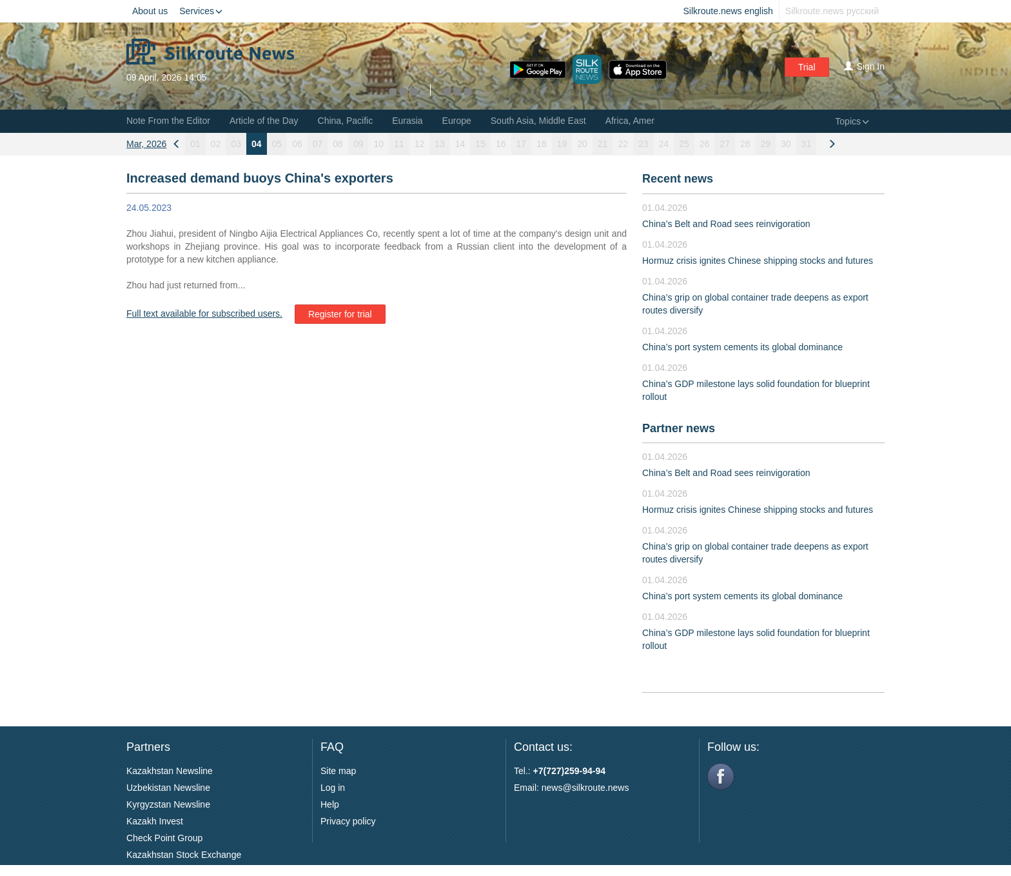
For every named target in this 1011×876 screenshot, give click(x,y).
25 (684, 144)
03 (236, 144)
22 (623, 144)
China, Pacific (345, 120)
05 (277, 144)
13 (440, 144)
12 (420, 144)
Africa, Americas (638, 120)
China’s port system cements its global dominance (742, 347)
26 (705, 144)
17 (521, 144)
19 (562, 144)
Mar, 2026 (146, 144)
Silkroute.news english (728, 11)
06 (297, 144)
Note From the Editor (168, 120)
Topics (852, 121)
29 (765, 144)
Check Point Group (164, 838)
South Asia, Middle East (538, 120)
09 (358, 144)
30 (786, 144)
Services (200, 11)
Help (329, 804)
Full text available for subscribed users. (204, 313)
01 (195, 144)
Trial (807, 67)
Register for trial (340, 314)
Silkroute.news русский (832, 11)
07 (318, 144)
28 (745, 144)
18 (541, 144)
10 (378, 144)
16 (501, 144)
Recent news (677, 178)
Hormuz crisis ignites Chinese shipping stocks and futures (757, 260)
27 (725, 144)
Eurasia (407, 120)
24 (664, 144)
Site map (338, 771)
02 (216, 144)
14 (460, 144)
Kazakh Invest (154, 821)
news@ (557, 787)
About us (150, 11)
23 (643, 144)
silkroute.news (600, 787)
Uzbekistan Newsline (168, 787)
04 (256, 144)
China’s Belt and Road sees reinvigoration (726, 224)
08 (338, 144)
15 (480, 144)
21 (603, 144)
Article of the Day (264, 120)
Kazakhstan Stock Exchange (183, 855)
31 (806, 144)
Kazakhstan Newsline (169, 771)
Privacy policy (348, 821)
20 (582, 144)
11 (399, 144)
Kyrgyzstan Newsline (168, 804)
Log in (332, 787)
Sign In (864, 66)
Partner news (678, 428)
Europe (456, 120)
